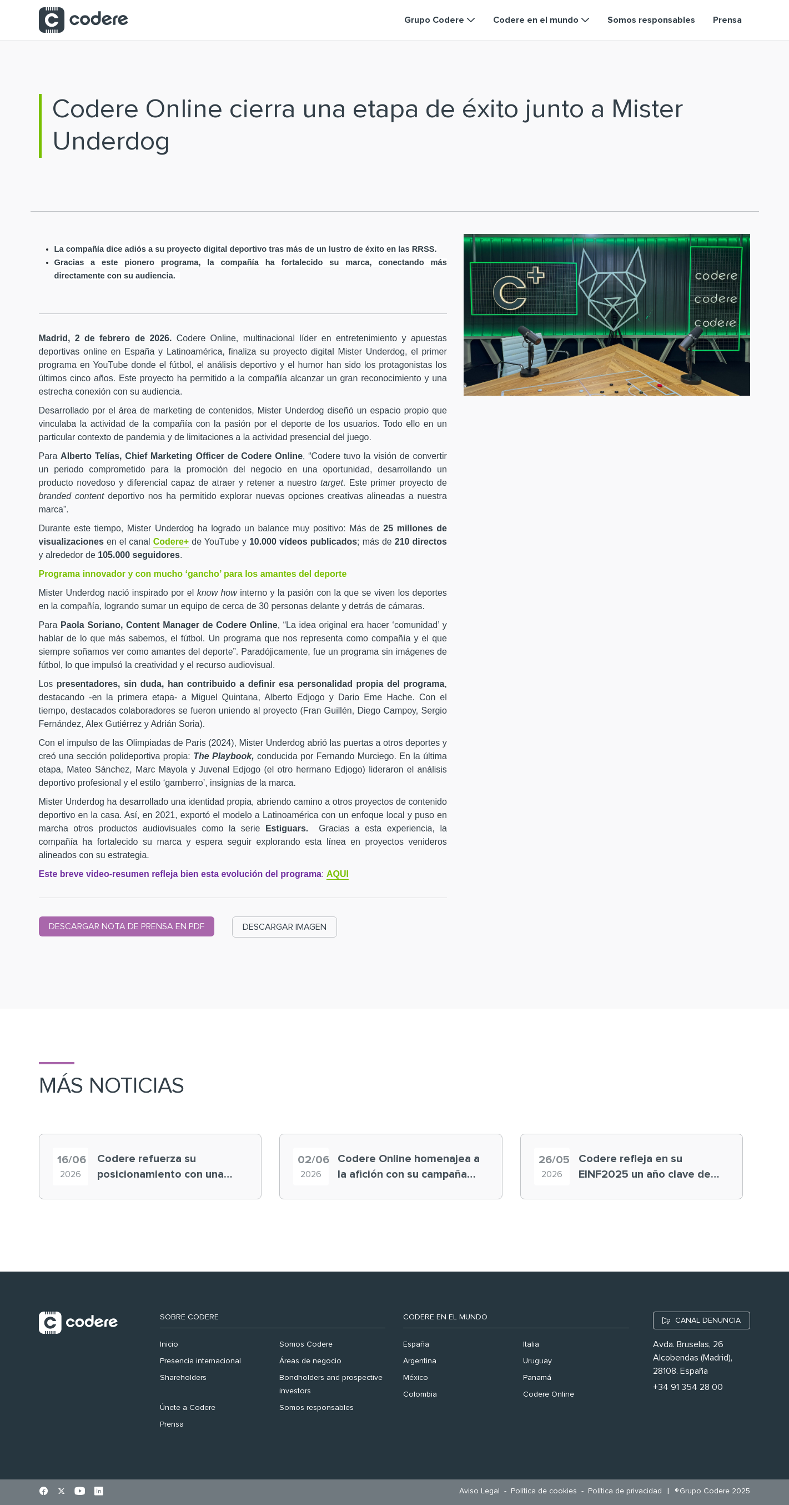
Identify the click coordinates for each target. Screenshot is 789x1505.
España (416, 1344)
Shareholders (183, 1378)
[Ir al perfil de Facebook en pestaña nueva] (43, 1492)
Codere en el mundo (445, 1317)
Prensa (172, 1424)
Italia (531, 1344)
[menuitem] (482, 1491)
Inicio (169, 1344)
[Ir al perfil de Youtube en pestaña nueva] (79, 1492)
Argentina (419, 1361)
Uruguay (537, 1361)
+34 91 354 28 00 (688, 1387)
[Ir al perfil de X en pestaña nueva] (61, 1492)
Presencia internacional (200, 1361)
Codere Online (548, 1394)
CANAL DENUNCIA (708, 1320)
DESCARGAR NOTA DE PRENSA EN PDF (126, 926)
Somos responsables (316, 1408)
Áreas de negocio (310, 1361)
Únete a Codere (187, 1408)
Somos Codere (306, 1344)
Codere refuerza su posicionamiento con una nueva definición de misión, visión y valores (166, 1167)
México (415, 1378)
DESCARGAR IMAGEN (284, 927)
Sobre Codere (189, 1317)
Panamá (537, 1378)
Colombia (420, 1394)
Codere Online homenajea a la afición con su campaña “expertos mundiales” (409, 1167)
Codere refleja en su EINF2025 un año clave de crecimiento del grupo (645, 1167)
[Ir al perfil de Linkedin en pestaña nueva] (98, 1492)
